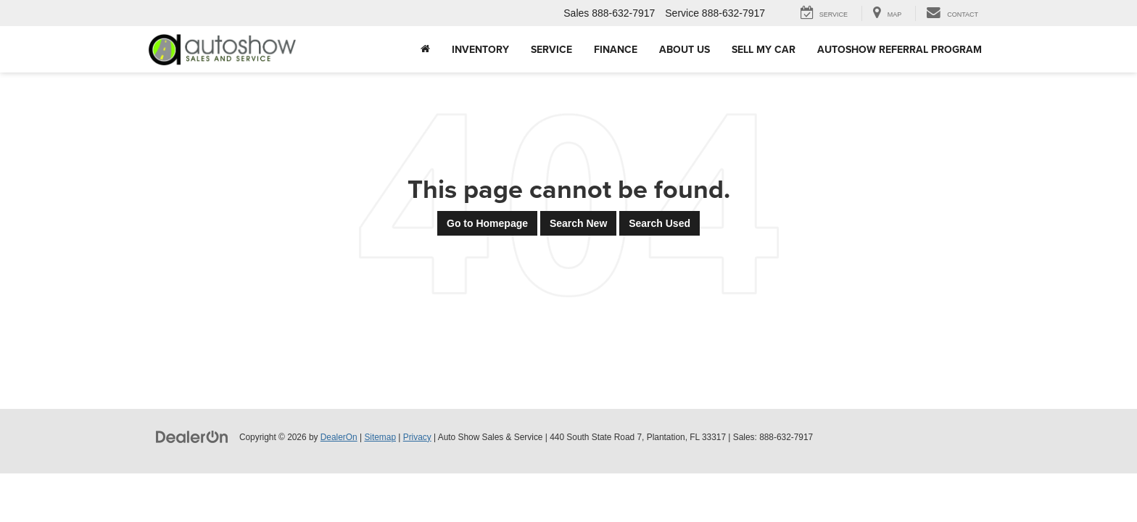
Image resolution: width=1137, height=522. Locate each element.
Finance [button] (615, 49)
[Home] (425, 49)
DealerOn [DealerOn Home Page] (339, 437)
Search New (578, 223)
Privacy (417, 437)
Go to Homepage (487, 223)
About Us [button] (684, 49)
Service (551, 49)
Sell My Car (763, 49)
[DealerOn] (192, 436)
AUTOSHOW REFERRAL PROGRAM (899, 49)
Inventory (480, 49)
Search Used (659, 223)
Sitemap (380, 437)
